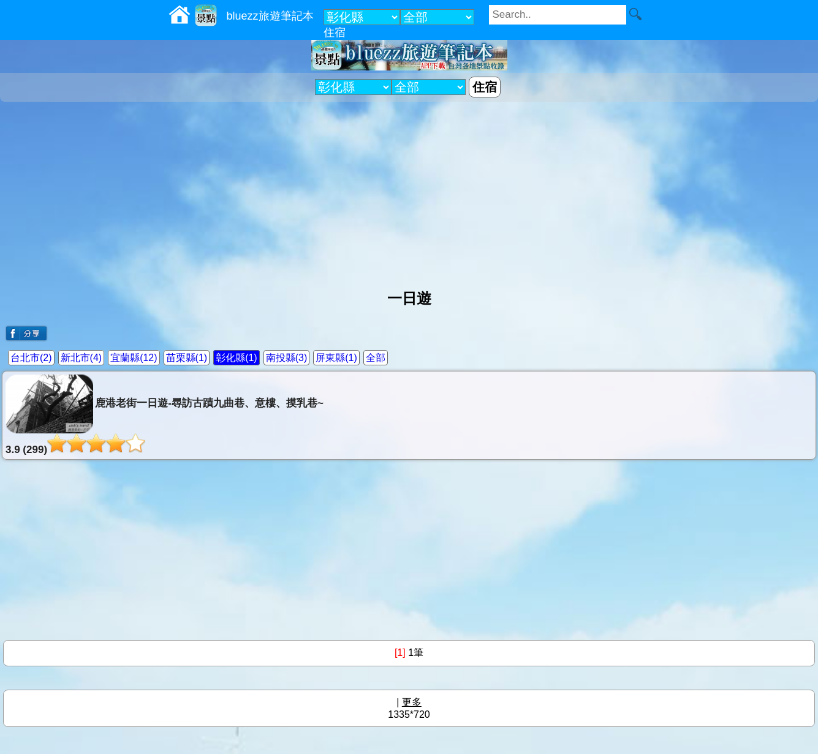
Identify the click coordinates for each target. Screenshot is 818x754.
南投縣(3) (287, 357)
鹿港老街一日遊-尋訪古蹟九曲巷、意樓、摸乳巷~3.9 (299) (165, 415)
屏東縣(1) (336, 357)
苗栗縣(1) (187, 357)
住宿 (335, 32)
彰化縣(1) (236, 357)
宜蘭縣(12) (133, 357)
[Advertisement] (409, 190)
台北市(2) (31, 357)
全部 (375, 357)
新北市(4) (81, 357)
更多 (412, 702)
